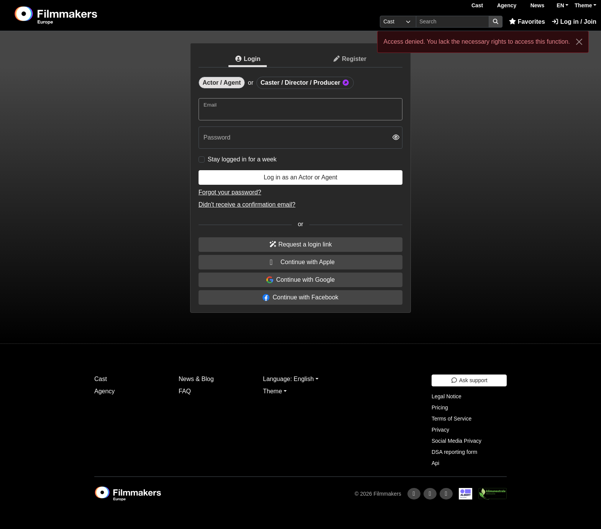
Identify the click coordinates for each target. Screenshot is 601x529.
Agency (507, 5)
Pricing (440, 407)
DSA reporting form (454, 452)
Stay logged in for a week (242, 159)
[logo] (75, 15)
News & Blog (196, 379)
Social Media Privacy (456, 441)
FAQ (185, 391)
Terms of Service (451, 419)
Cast (477, 5)
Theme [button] (583, 5)
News (537, 5)
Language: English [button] (288, 379)
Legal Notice (446, 396)
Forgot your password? (230, 192)
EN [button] (560, 5)
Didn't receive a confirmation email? (247, 204)
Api (435, 463)
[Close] (579, 42)
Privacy (440, 430)
